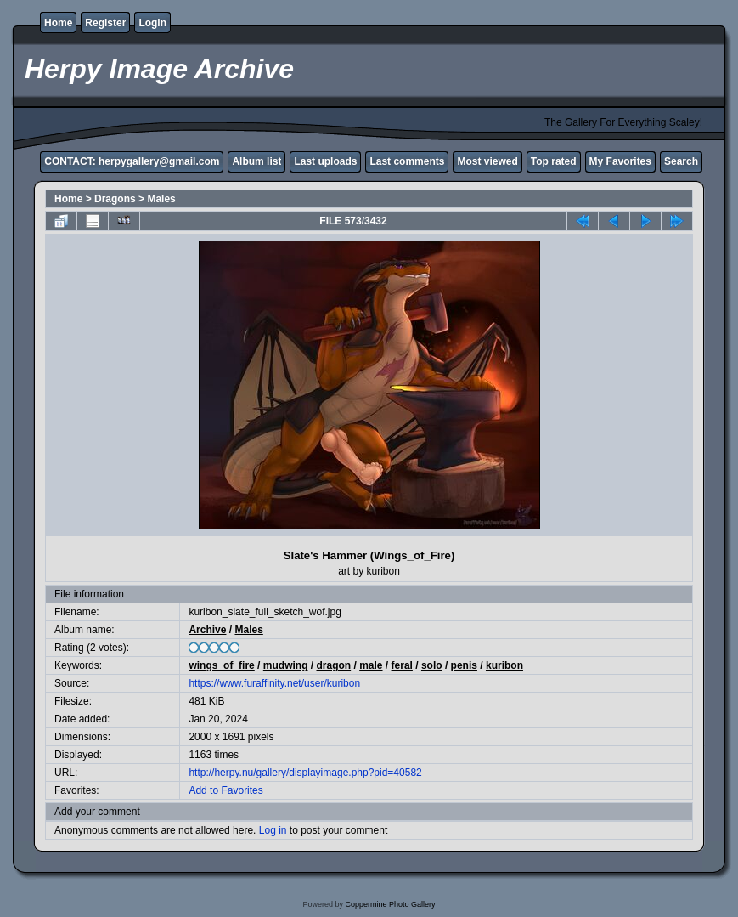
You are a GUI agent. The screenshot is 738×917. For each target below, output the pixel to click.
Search (681, 161)
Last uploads (325, 161)
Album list (256, 161)
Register (105, 23)
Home (58, 23)
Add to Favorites (225, 790)
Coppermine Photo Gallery (390, 904)
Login (152, 23)
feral (402, 665)
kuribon (504, 665)
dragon (333, 665)
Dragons (115, 199)
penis (464, 665)
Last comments (406, 161)
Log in (273, 830)
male (370, 665)
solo (431, 665)
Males (161, 199)
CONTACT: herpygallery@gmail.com (131, 161)
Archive (207, 630)
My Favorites (620, 161)
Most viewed (487, 161)
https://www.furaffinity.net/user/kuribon (274, 683)
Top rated (554, 161)
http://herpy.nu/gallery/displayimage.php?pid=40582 (305, 772)
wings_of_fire (221, 665)
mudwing (285, 665)
